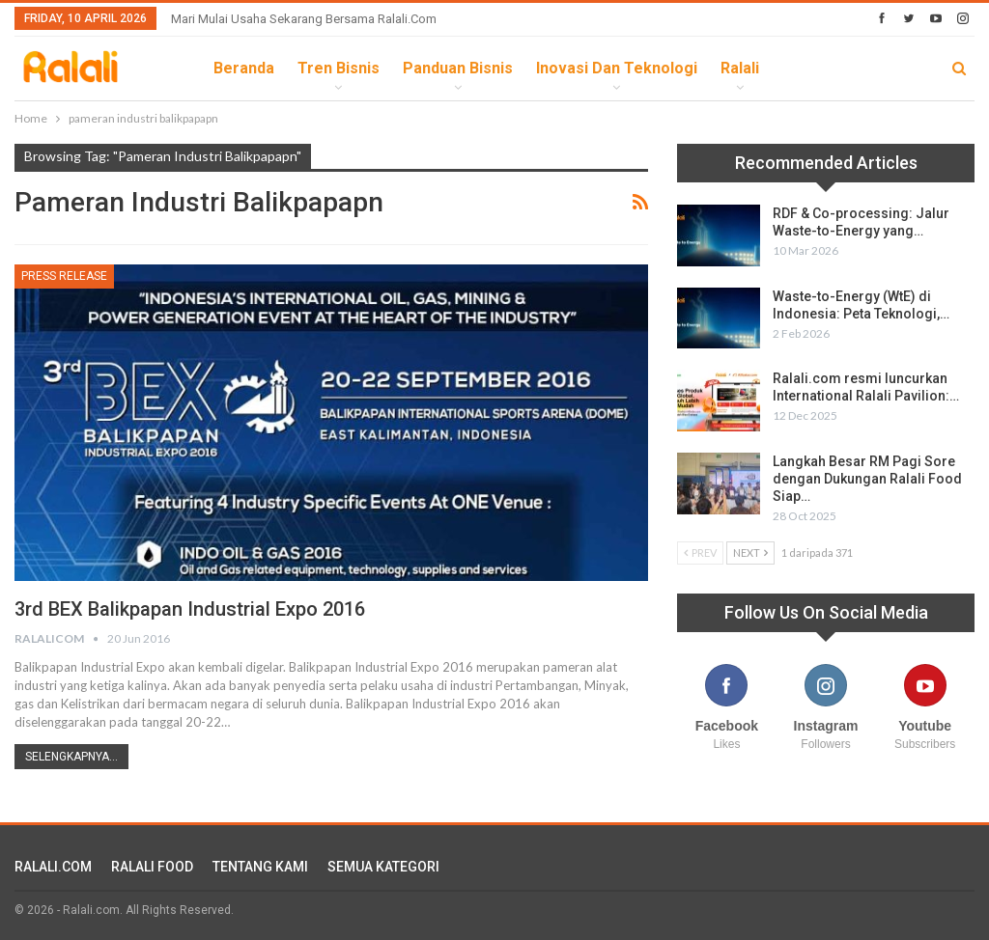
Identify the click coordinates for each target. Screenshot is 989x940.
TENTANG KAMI (260, 866)
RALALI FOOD (152, 866)
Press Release (64, 276)
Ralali (740, 68)
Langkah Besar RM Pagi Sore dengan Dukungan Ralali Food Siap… (867, 479)
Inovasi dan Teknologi (616, 68)
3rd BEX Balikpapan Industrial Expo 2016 (189, 609)
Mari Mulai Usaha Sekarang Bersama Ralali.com (304, 19)
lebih (802, 68)
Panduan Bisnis (458, 68)
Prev (700, 552)
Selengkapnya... (71, 756)
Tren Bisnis (338, 68)
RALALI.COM (53, 866)
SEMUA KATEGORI (383, 866)
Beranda (243, 68)
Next (750, 552)
